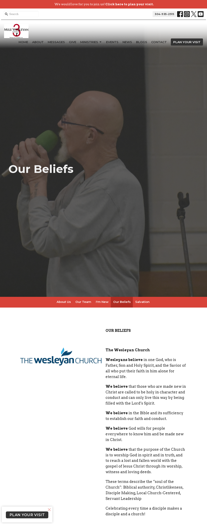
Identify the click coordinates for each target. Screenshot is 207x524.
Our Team (83, 302)
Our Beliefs (122, 302)
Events (112, 42)
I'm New (102, 302)
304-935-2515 (164, 14)
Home (23, 42)
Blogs (141, 42)
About (38, 42)
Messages (56, 42)
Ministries (91, 42)
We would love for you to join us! (104, 4)
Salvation (142, 302)
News (127, 42)
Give (72, 42)
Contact (159, 42)
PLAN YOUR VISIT (187, 42)
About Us (64, 302)
